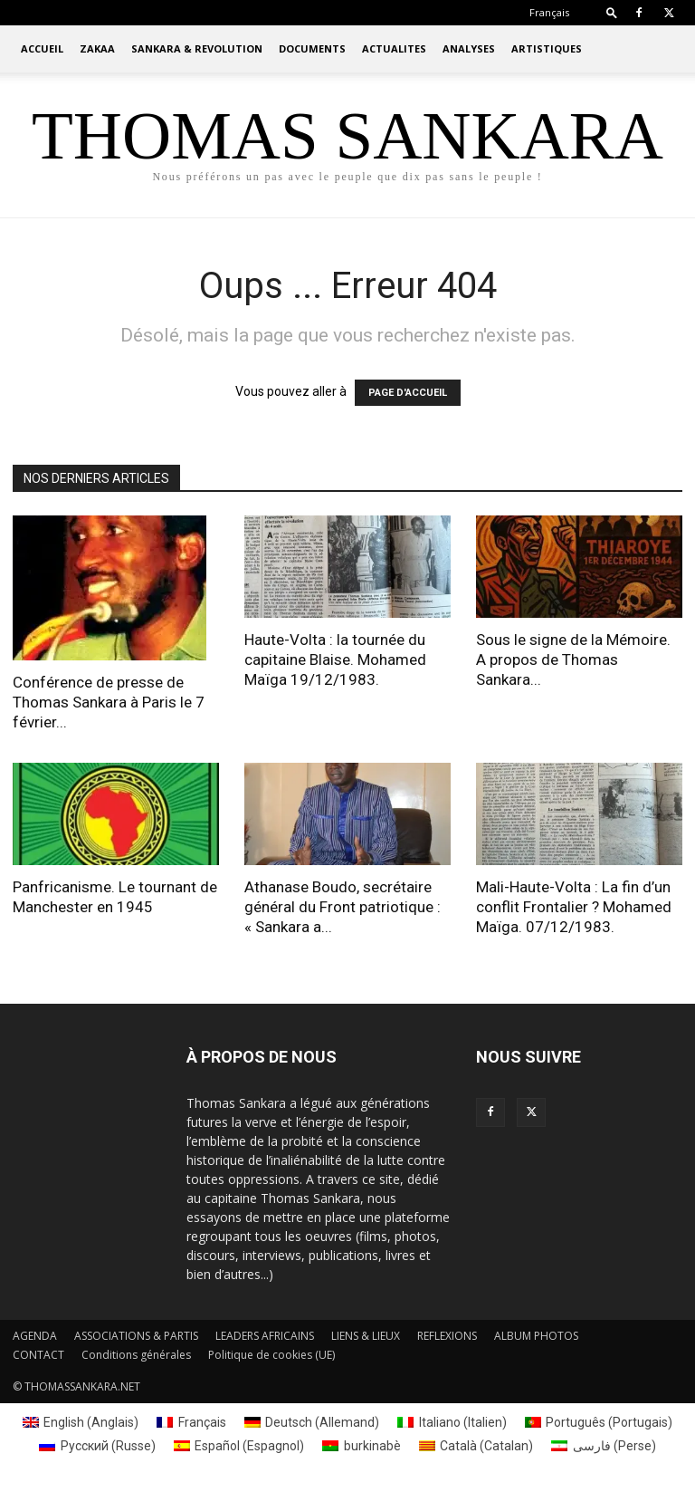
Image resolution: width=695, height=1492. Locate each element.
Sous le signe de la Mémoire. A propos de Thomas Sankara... (573, 659)
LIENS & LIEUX (365, 1335)
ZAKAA (97, 48)
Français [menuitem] (202, 1422)
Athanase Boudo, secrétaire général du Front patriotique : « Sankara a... (342, 907)
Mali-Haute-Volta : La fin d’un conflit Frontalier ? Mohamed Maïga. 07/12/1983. (573, 907)
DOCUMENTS (312, 48)
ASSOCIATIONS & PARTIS (136, 1335)
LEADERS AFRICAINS (264, 1335)
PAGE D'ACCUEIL (407, 393)
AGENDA (35, 1335)
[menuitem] (549, 12)
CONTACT (38, 1354)
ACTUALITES (394, 48)
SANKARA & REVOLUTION (196, 48)
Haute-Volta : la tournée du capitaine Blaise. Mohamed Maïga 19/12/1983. (335, 659)
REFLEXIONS (447, 1335)
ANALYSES (469, 48)
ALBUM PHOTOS (536, 1335)
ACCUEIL (42, 48)
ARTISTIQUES (546, 48)
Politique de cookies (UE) (271, 1354)
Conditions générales (136, 1354)
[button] (611, 12)
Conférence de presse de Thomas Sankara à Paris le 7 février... (109, 702)
